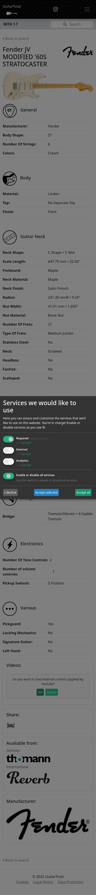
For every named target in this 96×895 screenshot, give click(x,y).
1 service (23, 443)
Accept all (83, 492)
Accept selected (46, 492)
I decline (10, 492)
